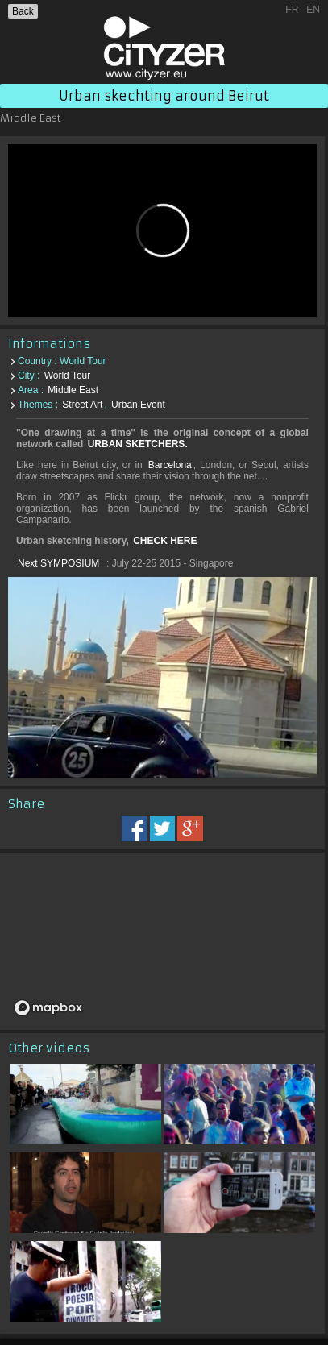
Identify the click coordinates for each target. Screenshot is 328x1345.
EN (313, 9)
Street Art (82, 404)
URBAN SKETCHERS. (138, 444)
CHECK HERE (165, 540)
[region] (162, 941)
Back (23, 11)
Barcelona (170, 465)
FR (291, 9)
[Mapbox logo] (48, 1007)
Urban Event (138, 404)
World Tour (67, 375)
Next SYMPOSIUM (58, 563)
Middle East (73, 390)
